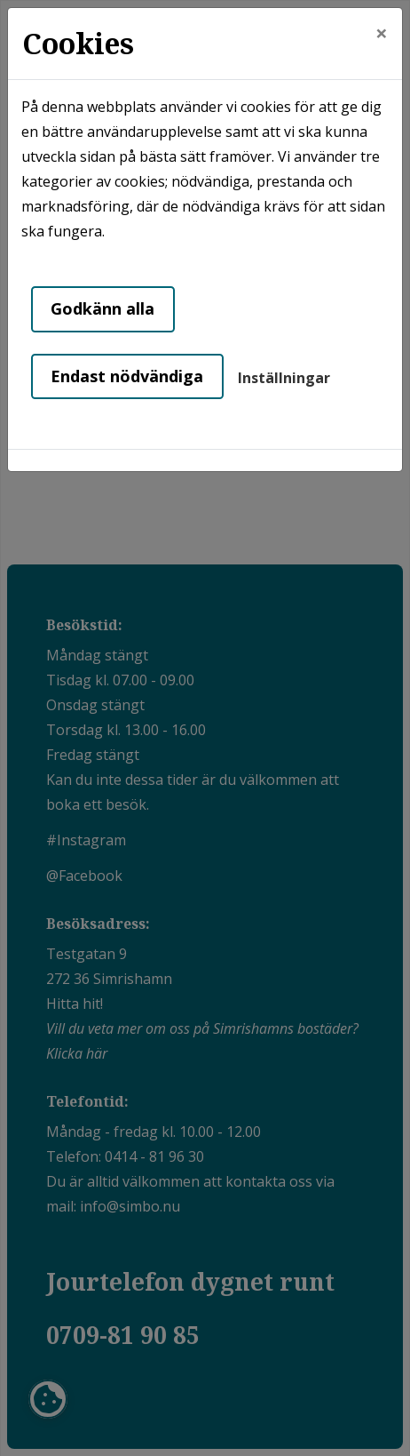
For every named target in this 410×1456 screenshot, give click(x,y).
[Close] (381, 33)
